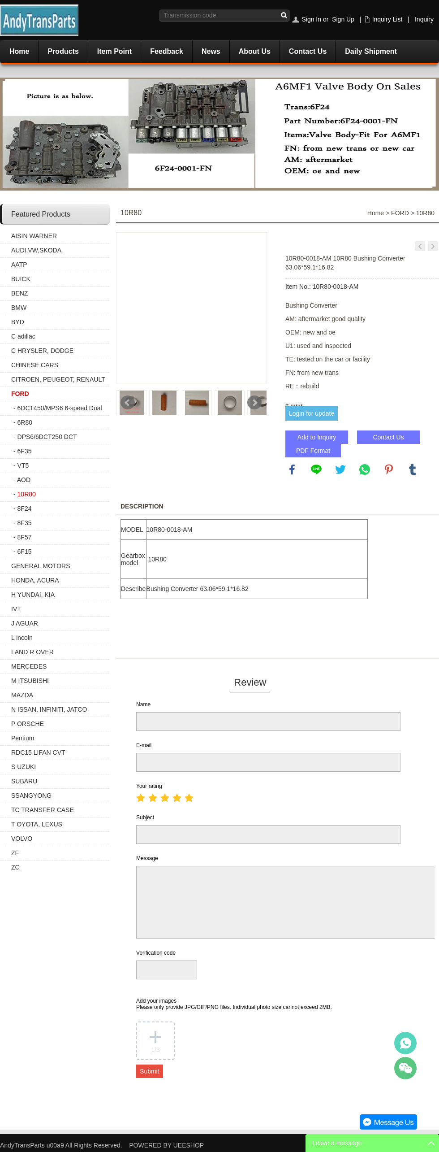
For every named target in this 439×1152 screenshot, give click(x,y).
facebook (292, 469)
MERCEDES (29, 666)
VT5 (23, 465)
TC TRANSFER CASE (42, 809)
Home (19, 51)
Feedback (166, 51)
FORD (20, 393)
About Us (255, 51)
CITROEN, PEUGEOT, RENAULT (58, 379)
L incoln (22, 637)
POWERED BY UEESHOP (166, 1145)
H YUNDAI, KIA (33, 594)
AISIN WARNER (34, 235)
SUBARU (24, 781)
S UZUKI (23, 766)
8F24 (24, 508)
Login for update (311, 413)
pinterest (389, 469)
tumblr (412, 469)
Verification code (156, 953)
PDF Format (313, 450)
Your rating (149, 786)
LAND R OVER (32, 652)
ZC (15, 867)
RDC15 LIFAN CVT (38, 752)
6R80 (24, 422)
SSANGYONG (31, 795)
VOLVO (21, 838)
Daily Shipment (371, 51)
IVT (16, 609)
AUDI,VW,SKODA (36, 250)
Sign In (311, 19)
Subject (145, 817)
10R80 (26, 494)
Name (143, 704)
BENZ (19, 293)
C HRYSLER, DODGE (42, 350)
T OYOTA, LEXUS (36, 824)
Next (254, 403)
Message (147, 858)
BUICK (20, 279)
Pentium (22, 738)
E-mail (143, 745)
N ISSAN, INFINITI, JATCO (49, 709)
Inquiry (424, 19)
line (316, 469)
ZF (15, 852)
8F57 (24, 537)
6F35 (24, 451)
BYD (17, 322)
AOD (23, 479)
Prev (128, 403)
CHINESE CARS (34, 365)
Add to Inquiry (316, 437)
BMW (18, 307)
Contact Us (308, 51)
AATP (19, 264)
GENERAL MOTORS (40, 565)
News (211, 51)
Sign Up (343, 19)
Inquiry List (387, 19)
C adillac (23, 336)
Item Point (114, 51)
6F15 (24, 551)
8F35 (24, 522)
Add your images (234, 1004)
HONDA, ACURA (35, 580)
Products (62, 51)
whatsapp (364, 469)
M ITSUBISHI (30, 680)
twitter (340, 469)
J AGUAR (24, 623)
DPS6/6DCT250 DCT (47, 436)
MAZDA (22, 695)
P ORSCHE (27, 723)
